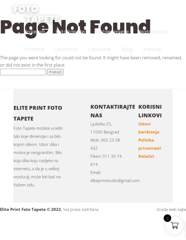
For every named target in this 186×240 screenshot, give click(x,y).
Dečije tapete (112, 31)
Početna (34, 31)
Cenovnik (99, 49)
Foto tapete (70, 31)
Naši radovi (153, 31)
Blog (127, 49)
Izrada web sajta (171, 209)
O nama (34, 49)
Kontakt (153, 49)
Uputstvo (66, 49)
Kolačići (146, 156)
